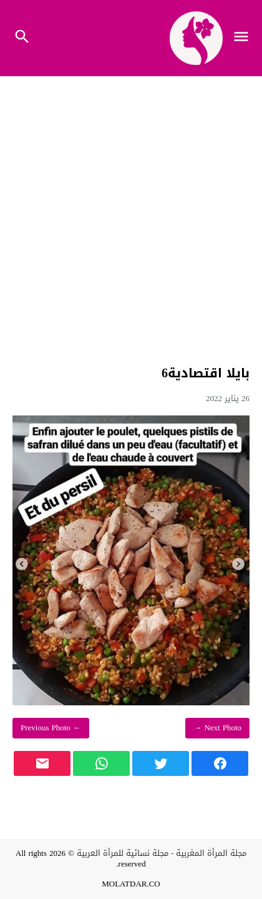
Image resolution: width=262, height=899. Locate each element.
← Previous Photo (51, 727)
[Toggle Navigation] (244, 38)
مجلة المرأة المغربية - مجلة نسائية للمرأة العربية (161, 853)
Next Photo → (217, 727)
